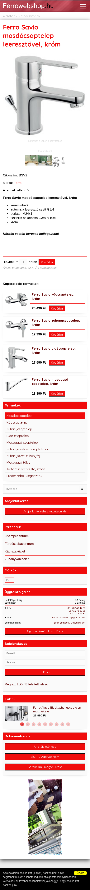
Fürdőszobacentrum (19, 544)
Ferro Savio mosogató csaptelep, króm (50, 381)
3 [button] (34, 724)
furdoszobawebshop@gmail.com (68, 617)
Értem (80, 872)
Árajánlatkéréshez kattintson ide (45, 511)
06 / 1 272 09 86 (77, 611)
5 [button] (45, 724)
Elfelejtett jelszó (36, 684)
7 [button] (57, 724)
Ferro (18, 183)
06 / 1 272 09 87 (77, 613)
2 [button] (28, 724)
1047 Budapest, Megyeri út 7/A (69, 622)
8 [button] (62, 724)
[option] (45, 713)
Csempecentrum (17, 536)
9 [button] (68, 724)
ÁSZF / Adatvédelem (45, 757)
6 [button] (51, 724)
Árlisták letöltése (45, 746)
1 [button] (22, 724)
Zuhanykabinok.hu (18, 559)
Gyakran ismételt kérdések (45, 631)
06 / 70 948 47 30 (76, 608)
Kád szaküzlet (15, 551)
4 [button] (39, 724)
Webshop (9, 16)
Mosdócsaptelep (29, 16)
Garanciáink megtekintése (45, 767)
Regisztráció (14, 684)
